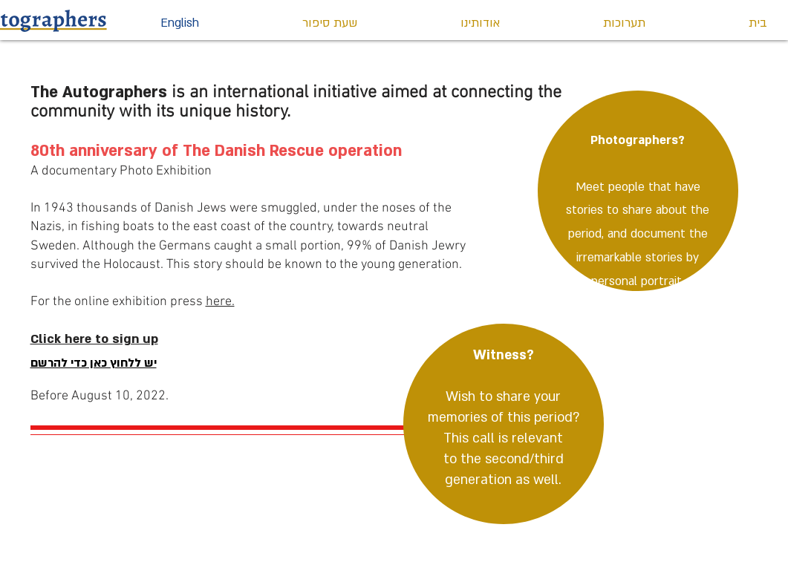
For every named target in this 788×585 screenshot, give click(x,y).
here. (220, 302)
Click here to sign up (94, 338)
